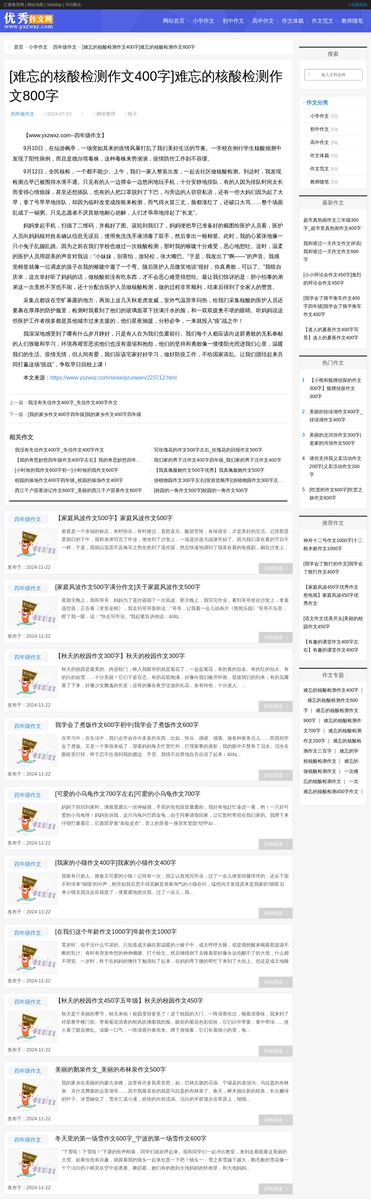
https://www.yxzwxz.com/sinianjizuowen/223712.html (113, 378)
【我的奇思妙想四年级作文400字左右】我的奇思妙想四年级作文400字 (89, 459)
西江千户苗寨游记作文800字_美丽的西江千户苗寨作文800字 (78, 489)
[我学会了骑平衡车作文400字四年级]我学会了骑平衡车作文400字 (332, 306)
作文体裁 (293, 21)
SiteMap (54, 4)
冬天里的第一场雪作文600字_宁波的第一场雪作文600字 (131, 1137)
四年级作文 (65, 47)
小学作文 (203, 21)
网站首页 (174, 21)
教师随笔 (352, 21)
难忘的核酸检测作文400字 (330, 690)
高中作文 (263, 21)
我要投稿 (358, 4)
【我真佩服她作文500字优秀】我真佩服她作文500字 (209, 469)
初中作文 (233, 21)
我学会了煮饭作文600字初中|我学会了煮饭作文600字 (127, 724)
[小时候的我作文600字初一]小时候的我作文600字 (67, 469)
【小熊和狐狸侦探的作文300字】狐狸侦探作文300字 (335, 388)
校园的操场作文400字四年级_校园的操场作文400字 (69, 479)
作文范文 (322, 21)
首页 (18, 47)
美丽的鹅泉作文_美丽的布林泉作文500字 (110, 1069)
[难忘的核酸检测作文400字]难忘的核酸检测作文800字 (138, 47)
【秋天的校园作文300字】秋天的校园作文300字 (120, 655)
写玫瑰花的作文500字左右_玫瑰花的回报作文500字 (208, 449)
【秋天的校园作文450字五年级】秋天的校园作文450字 (129, 1000)
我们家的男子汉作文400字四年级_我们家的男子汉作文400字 (217, 459)
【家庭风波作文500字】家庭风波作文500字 (114, 517)
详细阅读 (275, 567)
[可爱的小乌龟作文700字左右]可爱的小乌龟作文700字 (128, 793)
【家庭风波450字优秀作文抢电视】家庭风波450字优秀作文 (330, 595)
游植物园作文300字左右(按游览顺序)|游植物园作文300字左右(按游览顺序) (232, 479)
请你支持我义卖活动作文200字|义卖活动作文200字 (335, 466)
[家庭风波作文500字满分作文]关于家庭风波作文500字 (128, 586)
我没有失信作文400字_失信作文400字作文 (73, 402)
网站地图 (35, 4)
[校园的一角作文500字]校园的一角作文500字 (201, 489)
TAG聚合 (73, 4)
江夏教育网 (14, 4)
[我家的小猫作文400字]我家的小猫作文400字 (115, 862)
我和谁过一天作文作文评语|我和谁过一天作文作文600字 (332, 251)
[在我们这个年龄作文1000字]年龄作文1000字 (116, 931)
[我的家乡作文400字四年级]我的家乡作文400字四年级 (84, 413)
